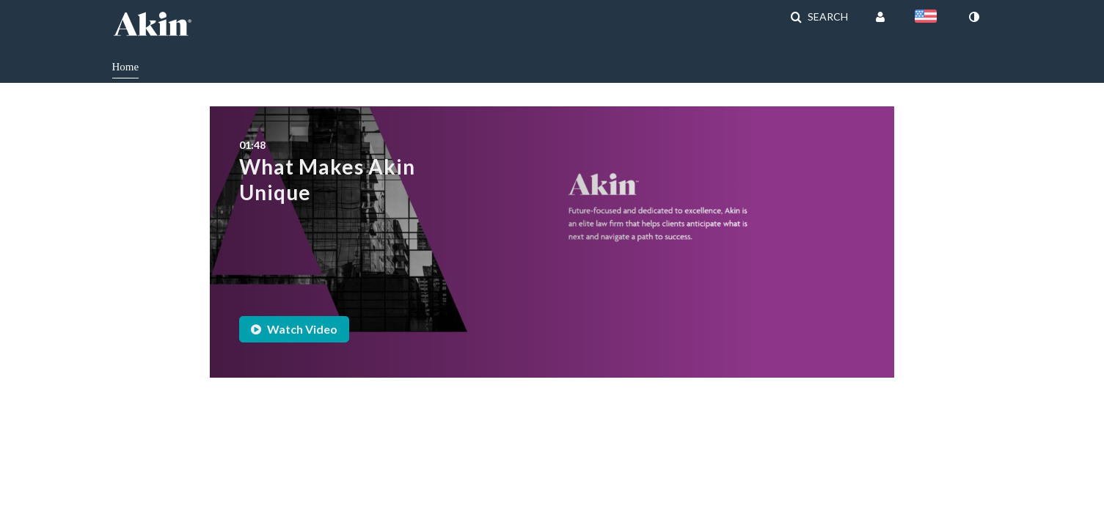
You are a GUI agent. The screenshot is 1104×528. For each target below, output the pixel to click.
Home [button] (125, 67)
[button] (819, 17)
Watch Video (294, 329)
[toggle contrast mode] (974, 17)
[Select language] (928, 17)
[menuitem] (136, 65)
